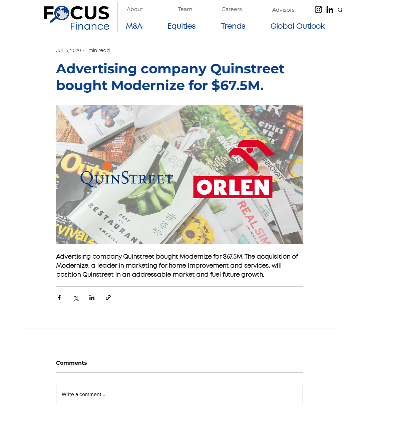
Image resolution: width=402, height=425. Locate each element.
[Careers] (232, 9)
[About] (135, 9)
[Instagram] (318, 9)
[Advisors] (283, 10)
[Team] (185, 9)
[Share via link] (108, 297)
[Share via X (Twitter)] (75, 297)
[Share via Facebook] (59, 297)
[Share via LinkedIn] (92, 297)
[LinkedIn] (330, 9)
